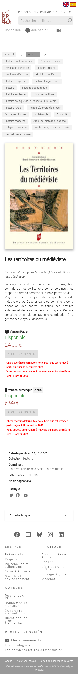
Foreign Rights (54, 574)
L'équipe (11, 559)
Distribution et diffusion (54, 568)
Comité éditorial (18, 571)
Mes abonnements (23, 640)
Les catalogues (17, 645)
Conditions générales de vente (56, 660)
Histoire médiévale (31, 469)
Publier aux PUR (14, 597)
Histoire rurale (54, 469)
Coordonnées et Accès (55, 556)
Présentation (16, 554)
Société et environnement (17, 578)
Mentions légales (26, 660)
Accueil (9, 660)
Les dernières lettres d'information (34, 650)
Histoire (28, 458)
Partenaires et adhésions (17, 565)
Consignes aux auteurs (15, 612)
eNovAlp (39, 670)
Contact (48, 562)
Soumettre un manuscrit (16, 604)
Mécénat (49, 579)
